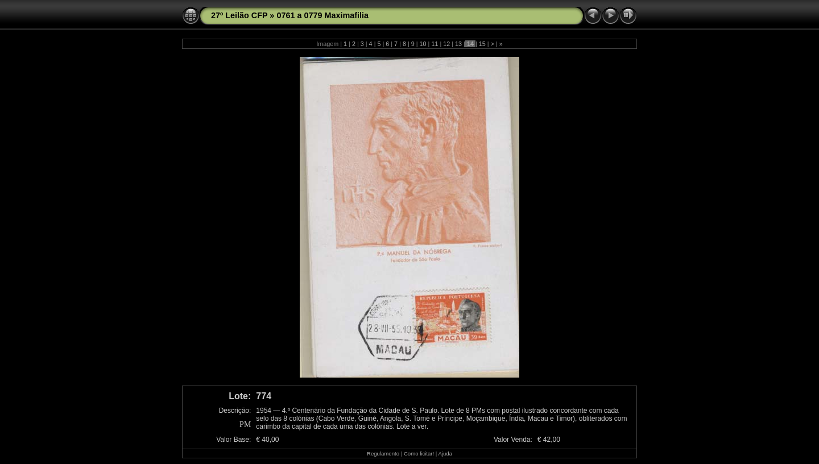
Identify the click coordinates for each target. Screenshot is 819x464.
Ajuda (445, 453)
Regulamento (383, 453)
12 (446, 43)
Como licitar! (419, 453)
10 (423, 43)
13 (458, 43)
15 (482, 43)
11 (434, 43)
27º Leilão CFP (239, 15)
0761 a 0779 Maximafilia (322, 15)
